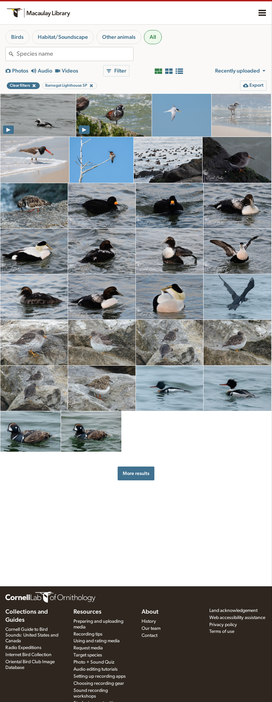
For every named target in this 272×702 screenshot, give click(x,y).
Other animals (118, 37)
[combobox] (75, 54)
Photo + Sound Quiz (93, 662)
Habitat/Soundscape (63, 37)
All (153, 37)
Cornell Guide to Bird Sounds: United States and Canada (31, 635)
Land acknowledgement (233, 610)
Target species (87, 655)
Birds (17, 37)
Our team (151, 628)
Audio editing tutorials (95, 669)
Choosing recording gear (98, 683)
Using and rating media (96, 641)
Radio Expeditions (23, 647)
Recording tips (87, 634)
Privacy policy (223, 624)
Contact (149, 635)
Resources (87, 612)
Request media (88, 648)
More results (136, 473)
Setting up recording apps (99, 676)
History (149, 621)
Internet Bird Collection (28, 654)
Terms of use (221, 631)
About (150, 612)
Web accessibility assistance (237, 617)
